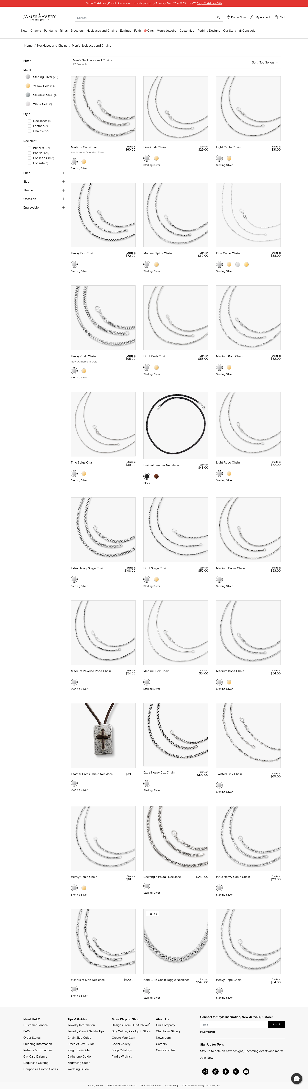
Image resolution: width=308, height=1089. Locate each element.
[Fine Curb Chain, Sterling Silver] (146, 158)
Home (28, 45)
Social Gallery (121, 1044)
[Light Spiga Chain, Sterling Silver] (146, 579)
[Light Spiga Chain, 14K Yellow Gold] (156, 579)
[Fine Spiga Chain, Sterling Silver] (74, 473)
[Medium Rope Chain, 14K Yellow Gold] (229, 682)
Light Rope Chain (228, 462)
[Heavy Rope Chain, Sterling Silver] (219, 991)
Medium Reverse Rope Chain (91, 671)
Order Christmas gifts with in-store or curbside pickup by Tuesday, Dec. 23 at (154, 3)
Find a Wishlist (122, 1056)
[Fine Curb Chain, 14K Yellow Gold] (156, 158)
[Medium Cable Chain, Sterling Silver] (219, 579)
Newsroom (163, 1037)
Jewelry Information (81, 1025)
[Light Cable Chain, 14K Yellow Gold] (229, 158)
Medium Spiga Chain (157, 253)
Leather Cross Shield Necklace (92, 774)
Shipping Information (37, 1044)
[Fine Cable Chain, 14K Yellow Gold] (229, 264)
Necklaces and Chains (52, 45)
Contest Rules (165, 1050)
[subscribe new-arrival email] (234, 1024)
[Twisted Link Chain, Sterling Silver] (219, 785)
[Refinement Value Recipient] (41, 147)
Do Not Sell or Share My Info (121, 1085)
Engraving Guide (79, 1062)
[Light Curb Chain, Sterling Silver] (146, 367)
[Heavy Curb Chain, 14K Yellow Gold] (84, 370)
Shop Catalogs (122, 1050)
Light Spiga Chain (155, 568)
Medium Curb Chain (84, 147)
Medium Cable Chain (230, 568)
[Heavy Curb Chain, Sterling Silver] (74, 370)
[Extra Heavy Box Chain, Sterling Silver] (146, 783)
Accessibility (171, 1085)
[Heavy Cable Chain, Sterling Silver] (74, 888)
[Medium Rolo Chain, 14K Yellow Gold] (229, 367)
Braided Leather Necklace (161, 465)
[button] (260, 17)
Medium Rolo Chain (229, 356)
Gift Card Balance (35, 1056)
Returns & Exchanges (37, 1050)
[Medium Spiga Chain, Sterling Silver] (146, 264)
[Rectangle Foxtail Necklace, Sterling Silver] (146, 886)
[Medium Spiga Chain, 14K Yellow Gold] (156, 264)
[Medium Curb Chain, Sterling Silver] (74, 161)
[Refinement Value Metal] (45, 76)
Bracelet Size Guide (81, 1044)
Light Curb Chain (155, 356)
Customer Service (35, 1025)
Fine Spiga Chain (82, 462)
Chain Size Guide (79, 1037)
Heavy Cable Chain (84, 877)
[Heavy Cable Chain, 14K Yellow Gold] (84, 888)
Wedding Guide (78, 1069)
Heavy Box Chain (82, 253)
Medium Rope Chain (230, 671)
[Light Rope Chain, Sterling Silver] (219, 473)
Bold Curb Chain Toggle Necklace (166, 980)
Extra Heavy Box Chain (159, 772)
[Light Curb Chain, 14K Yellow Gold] (156, 367)
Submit (276, 1024)
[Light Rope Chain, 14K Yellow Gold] (229, 473)
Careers (161, 1044)
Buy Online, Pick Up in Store (131, 1031)
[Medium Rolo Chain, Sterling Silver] (219, 367)
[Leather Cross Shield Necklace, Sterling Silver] (74, 783)
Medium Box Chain (156, 671)
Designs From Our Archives (131, 1024)
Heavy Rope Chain (229, 980)
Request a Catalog (36, 1062)
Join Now (206, 1057)
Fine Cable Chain (228, 253)
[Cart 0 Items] (279, 17)
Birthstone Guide (79, 1056)
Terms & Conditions (150, 1085)
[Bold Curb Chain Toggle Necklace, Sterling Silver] (146, 991)
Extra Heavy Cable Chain (233, 877)
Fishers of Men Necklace (88, 980)
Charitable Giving (168, 1031)
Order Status (31, 1037)
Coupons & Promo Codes (40, 1069)
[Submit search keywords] (220, 17)
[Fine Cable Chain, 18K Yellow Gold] (246, 264)
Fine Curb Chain (154, 147)
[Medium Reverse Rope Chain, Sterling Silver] (74, 682)
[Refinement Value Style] (42, 120)
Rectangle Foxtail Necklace (162, 877)
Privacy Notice (207, 1031)
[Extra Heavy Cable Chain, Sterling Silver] (219, 888)
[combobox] (149, 18)
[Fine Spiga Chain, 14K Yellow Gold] (84, 473)
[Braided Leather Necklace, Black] (146, 476)
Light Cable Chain (228, 147)
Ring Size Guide (79, 1050)
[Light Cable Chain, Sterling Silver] (219, 158)
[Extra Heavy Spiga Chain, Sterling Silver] (74, 579)
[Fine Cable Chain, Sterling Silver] (219, 264)
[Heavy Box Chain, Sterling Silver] (74, 264)
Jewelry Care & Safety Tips (86, 1031)
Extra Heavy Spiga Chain (87, 568)
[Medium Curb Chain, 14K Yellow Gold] (84, 161)
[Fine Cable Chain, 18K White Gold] (237, 264)
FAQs (27, 1031)
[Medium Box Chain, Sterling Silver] (146, 682)
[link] (209, 30)
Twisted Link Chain (229, 774)
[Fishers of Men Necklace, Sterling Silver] (74, 989)
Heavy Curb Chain (83, 356)
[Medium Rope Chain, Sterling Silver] (219, 682)
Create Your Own (123, 1037)
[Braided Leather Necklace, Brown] (156, 476)
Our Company (165, 1025)
